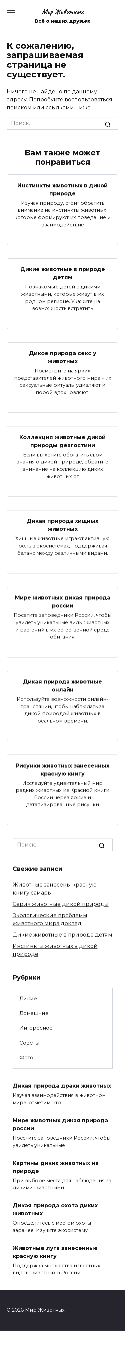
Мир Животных (62, 11)
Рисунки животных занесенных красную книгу (62, 769)
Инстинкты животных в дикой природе (62, 189)
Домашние (34, 1013)
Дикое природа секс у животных (62, 357)
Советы (29, 1043)
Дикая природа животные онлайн (62, 685)
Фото (26, 1057)
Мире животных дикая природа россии (62, 601)
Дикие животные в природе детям (62, 273)
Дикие (28, 998)
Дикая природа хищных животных (62, 525)
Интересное (36, 1028)
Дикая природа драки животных (62, 1086)
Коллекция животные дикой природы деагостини (62, 441)
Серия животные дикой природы (61, 904)
